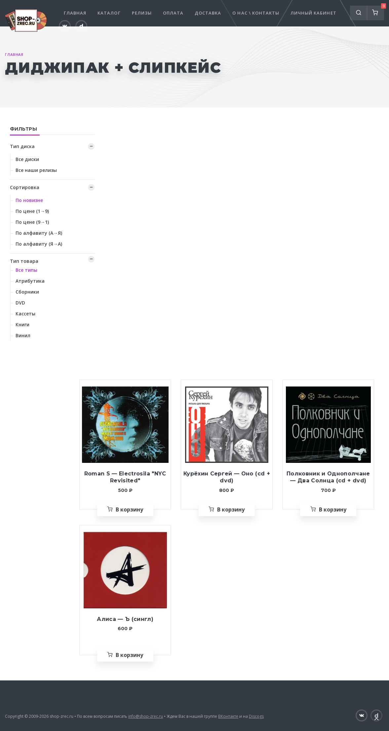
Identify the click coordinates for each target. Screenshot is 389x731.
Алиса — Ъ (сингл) (125, 619)
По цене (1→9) (32, 211)
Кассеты (25, 313)
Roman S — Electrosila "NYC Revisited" (125, 477)
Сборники (27, 292)
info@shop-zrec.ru (145, 716)
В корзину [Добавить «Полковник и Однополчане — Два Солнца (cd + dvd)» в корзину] (332, 509)
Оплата (173, 13)
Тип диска (22, 146)
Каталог (108, 13)
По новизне (29, 200)
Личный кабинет (313, 13)
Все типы (26, 270)
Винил (23, 335)
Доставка (208, 13)
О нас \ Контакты (255, 13)
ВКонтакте (228, 716)
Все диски (27, 159)
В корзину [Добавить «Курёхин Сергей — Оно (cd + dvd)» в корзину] (231, 509)
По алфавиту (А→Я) (39, 233)
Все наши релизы (36, 170)
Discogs (256, 716)
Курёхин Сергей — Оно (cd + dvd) (226, 477)
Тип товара (24, 261)
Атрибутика (30, 281)
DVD (20, 303)
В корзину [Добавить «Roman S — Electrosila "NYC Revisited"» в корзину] (129, 509)
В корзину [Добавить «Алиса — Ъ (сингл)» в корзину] (129, 655)
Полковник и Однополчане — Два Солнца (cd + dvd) (328, 477)
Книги (22, 324)
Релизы (142, 13)
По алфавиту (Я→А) (39, 244)
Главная (75, 13)
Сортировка (24, 187)
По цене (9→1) (32, 222)
